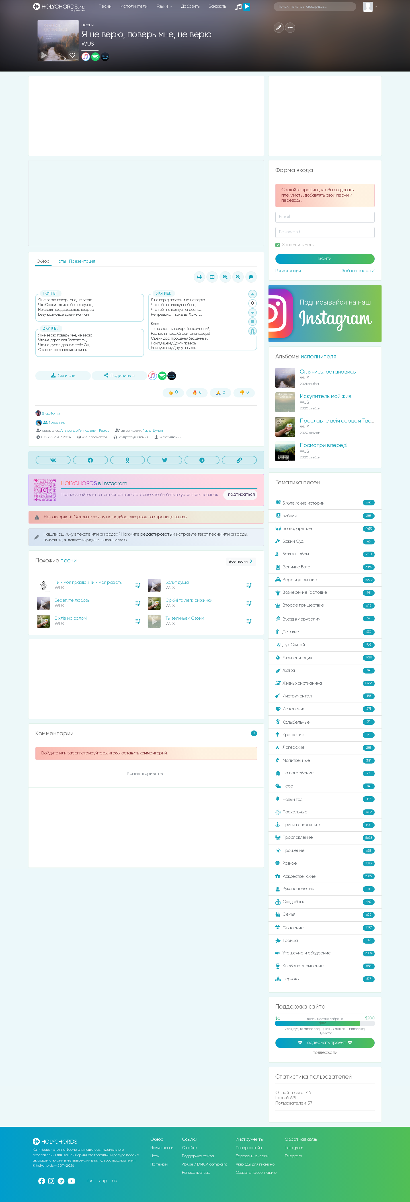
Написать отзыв (196, 1173)
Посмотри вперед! (323, 445)
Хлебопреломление (325, 966)
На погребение (325, 773)
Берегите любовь (72, 600)
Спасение (325, 928)
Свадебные (325, 902)
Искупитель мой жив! (326, 396)
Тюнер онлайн (249, 1148)
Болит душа (176, 582)
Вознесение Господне (325, 593)
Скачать (63, 375)
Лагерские (325, 748)
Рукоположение (325, 889)
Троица (325, 941)
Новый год (325, 799)
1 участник (54, 423)
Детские (325, 632)
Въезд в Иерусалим (325, 619)
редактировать (156, 534)
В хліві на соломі (71, 618)
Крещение (325, 735)
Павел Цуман (152, 430)
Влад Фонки (47, 413)
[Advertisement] (146, 116)
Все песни (241, 562)
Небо (325, 786)
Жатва (325, 671)
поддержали (325, 1053)
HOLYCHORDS (79, 484)
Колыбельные (325, 722)
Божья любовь (325, 554)
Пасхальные (325, 812)
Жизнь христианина (325, 683)
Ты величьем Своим (184, 618)
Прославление (325, 838)
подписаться (241, 494)
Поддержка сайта (198, 1156)
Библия (325, 516)
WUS (87, 44)
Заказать (217, 6)
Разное (325, 863)
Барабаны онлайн (252, 1156)
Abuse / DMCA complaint (204, 1164)
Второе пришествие (325, 606)
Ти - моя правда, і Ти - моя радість (88, 582)
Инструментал (325, 696)
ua (114, 1181)
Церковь (325, 979)
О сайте (189, 1148)
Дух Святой (325, 645)
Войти (324, 258)
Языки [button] (163, 6)
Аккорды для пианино (255, 1164)
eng (103, 1181)
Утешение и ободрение (325, 953)
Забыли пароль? (358, 271)
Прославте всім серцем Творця (340, 421)
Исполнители (133, 6)
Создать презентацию (256, 1173)
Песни (105, 6)
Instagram (294, 1148)
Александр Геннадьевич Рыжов (84, 430)
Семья (325, 915)
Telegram (293, 1156)
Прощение (325, 851)
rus (90, 1181)
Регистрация (288, 271)
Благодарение (325, 529)
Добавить (190, 6)
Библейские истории (325, 503)
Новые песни (161, 1148)
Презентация (82, 261)
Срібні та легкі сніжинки (188, 600)
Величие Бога (325, 567)
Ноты (61, 261)
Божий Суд (325, 541)
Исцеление (325, 709)
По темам (158, 1164)
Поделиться (119, 375)
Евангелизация (325, 658)
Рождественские (325, 876)
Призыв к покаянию (325, 825)
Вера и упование (325, 580)
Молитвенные (325, 761)
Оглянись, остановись (328, 372)
